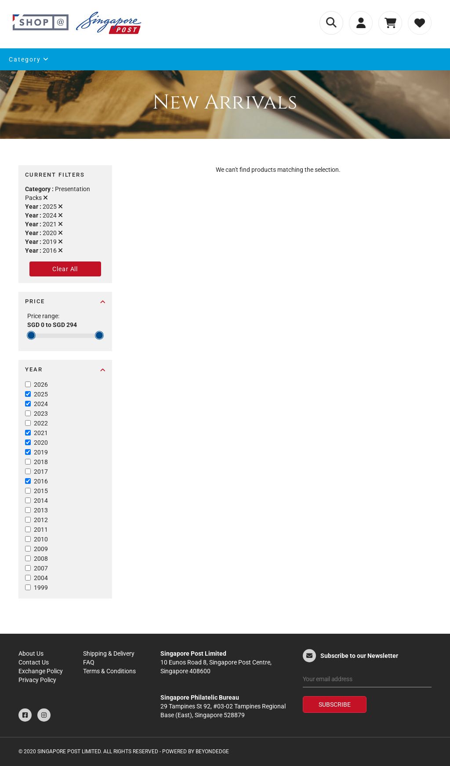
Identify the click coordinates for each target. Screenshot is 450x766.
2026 (41, 384)
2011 (41, 529)
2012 (41, 519)
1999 (41, 587)
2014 (41, 500)
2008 (41, 558)
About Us (31, 653)
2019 (41, 452)
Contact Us (33, 662)
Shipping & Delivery (108, 653)
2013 (41, 510)
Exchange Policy (40, 671)
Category (29, 59)
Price (65, 301)
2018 (41, 461)
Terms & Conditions (109, 671)
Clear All (65, 268)
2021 (41, 432)
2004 (41, 577)
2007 (41, 568)
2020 (41, 442)
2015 (41, 490)
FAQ (88, 662)
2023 (41, 413)
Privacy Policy (37, 679)
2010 (41, 539)
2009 (41, 548)
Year (65, 369)
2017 (41, 471)
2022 (41, 423)
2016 (41, 481)
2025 (41, 394)
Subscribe (335, 704)
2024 (41, 403)
